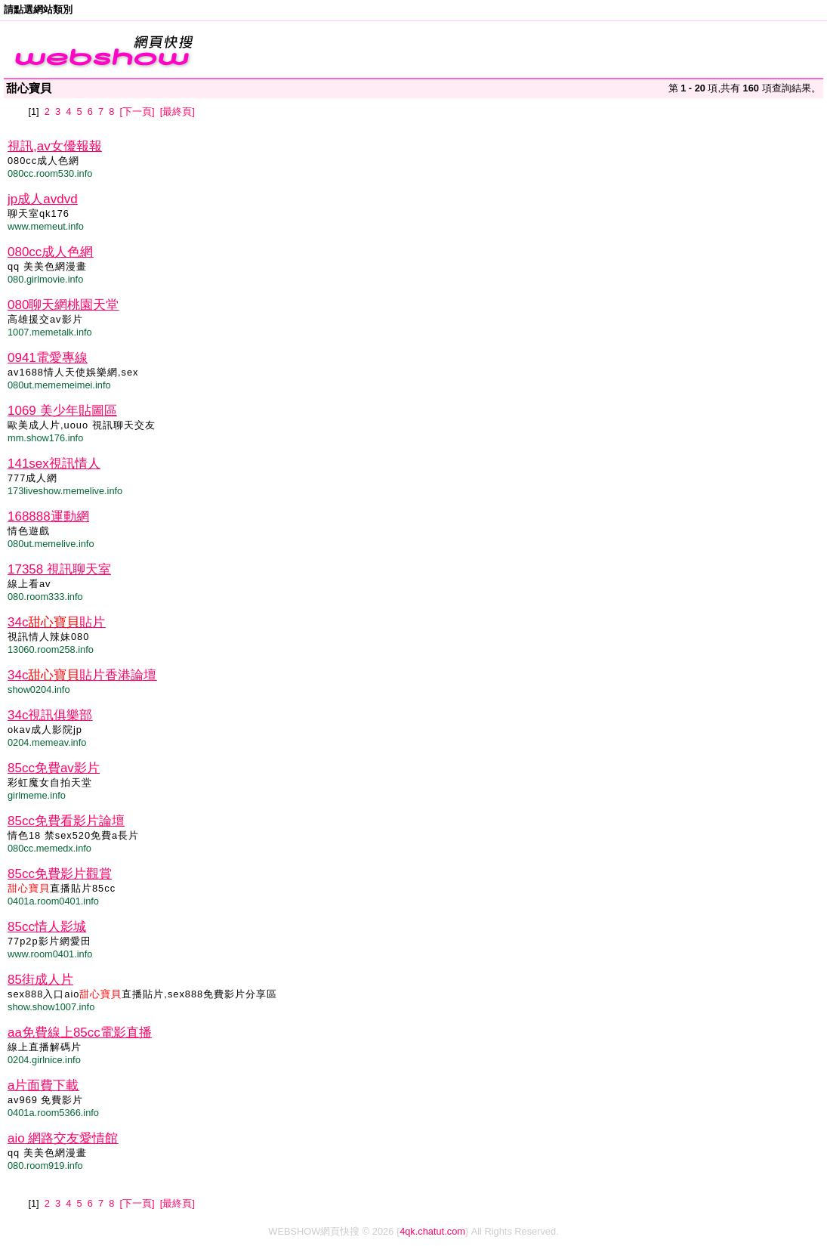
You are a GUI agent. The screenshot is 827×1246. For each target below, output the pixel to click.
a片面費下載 (43, 1085)
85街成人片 (40, 979)
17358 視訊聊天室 (59, 569)
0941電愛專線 (48, 358)
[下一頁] (136, 111)
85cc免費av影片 (54, 768)
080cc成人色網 (50, 252)
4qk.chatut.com (432, 1231)
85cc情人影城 (47, 927)
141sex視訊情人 (54, 463)
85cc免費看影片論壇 (66, 821)
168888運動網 (48, 516)
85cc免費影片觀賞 (60, 874)
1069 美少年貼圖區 (62, 410)
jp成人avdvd (43, 199)
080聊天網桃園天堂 (63, 305)
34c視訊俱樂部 (50, 715)
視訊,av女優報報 (55, 146)
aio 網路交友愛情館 (63, 1138)
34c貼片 (56, 622)
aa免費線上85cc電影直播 (80, 1032)
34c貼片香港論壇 (82, 675)
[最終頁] (177, 111)
